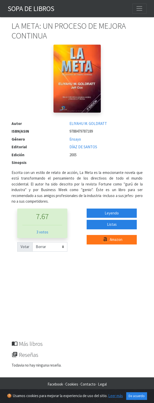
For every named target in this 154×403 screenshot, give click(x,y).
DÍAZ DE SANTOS (83, 146)
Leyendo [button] (112, 213)
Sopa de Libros (31, 8)
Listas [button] (112, 224)
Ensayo (75, 139)
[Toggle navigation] (139, 8)
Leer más (115, 395)
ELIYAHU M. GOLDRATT (88, 123)
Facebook (55, 384)
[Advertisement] (77, 302)
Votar (25, 246)
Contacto (88, 384)
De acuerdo (137, 396)
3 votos (42, 232)
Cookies (71, 384)
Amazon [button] (111, 240)
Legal (102, 384)
